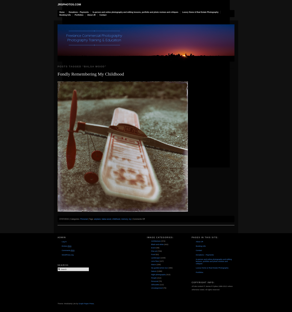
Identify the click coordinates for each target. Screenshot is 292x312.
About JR (91, 15)
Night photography (158, 274)
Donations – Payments (79, 12)
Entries (66, 246)
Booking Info (65, 15)
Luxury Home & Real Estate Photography (200, 12)
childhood (116, 219)
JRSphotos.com (69, 4)
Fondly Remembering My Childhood (91, 74)
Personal (84, 219)
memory (124, 219)
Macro (153, 264)
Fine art (154, 251)
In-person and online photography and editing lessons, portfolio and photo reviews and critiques (135, 12)
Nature (153, 271)
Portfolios (79, 15)
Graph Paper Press (86, 304)
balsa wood (106, 219)
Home (62, 12)
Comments (68, 250)
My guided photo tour (159, 268)
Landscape (155, 258)
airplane (97, 219)
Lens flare (155, 261)
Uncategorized (157, 288)
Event (153, 248)
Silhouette (155, 285)
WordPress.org (68, 255)
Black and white (157, 244)
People (154, 278)
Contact (102, 15)
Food (153, 254)
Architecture (156, 241)
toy (130, 219)
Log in (64, 242)
